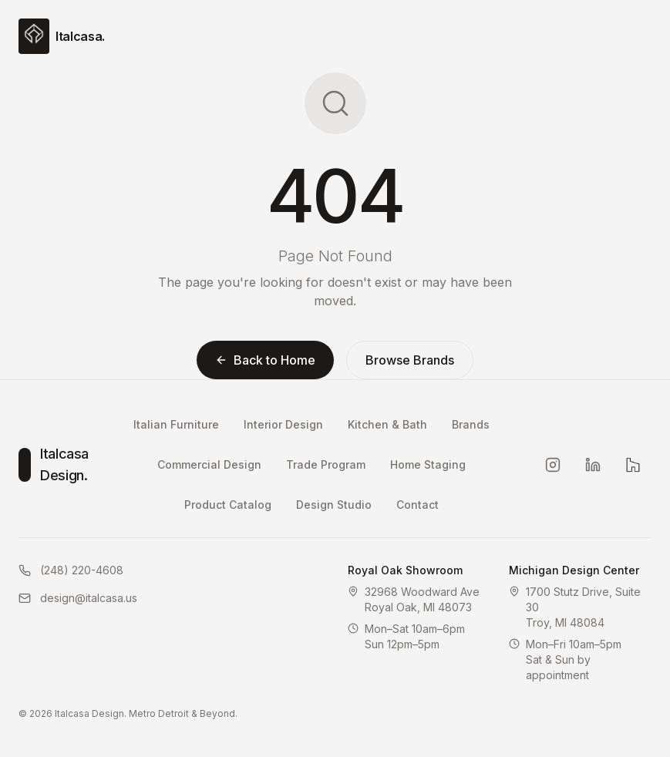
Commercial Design (209, 464)
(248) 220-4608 (71, 570)
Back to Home (265, 360)
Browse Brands (409, 360)
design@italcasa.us (78, 597)
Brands (471, 424)
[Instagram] (552, 464)
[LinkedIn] (592, 464)
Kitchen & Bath (387, 424)
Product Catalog (227, 504)
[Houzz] (632, 464)
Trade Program (325, 464)
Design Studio (334, 504)
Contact (417, 504)
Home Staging (428, 464)
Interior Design (283, 424)
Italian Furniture (176, 424)
